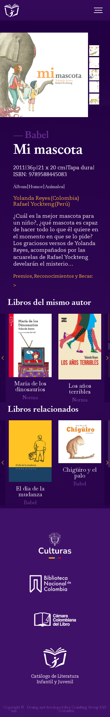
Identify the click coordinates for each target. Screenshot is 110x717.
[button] (3, 358)
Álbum (20, 186)
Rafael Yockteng (33, 204)
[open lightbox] (44, 75)
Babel (37, 134)
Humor (36, 186)
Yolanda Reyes (31, 198)
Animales (54, 186)
